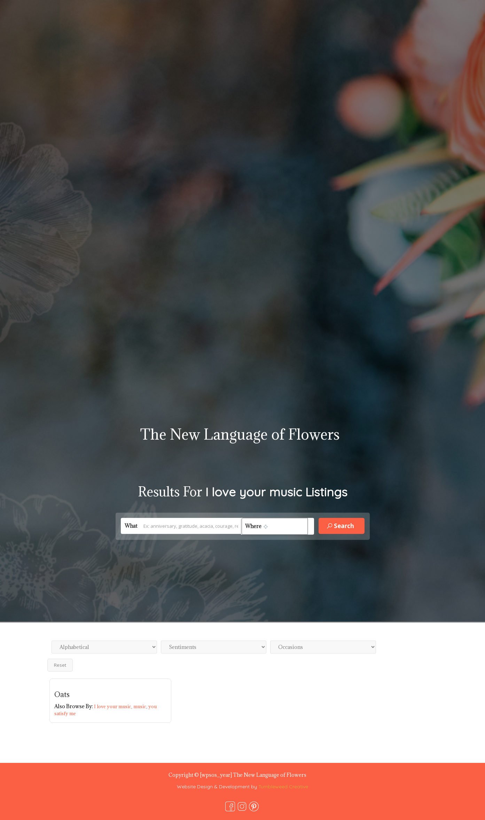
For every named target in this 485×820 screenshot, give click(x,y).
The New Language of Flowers (240, 434)
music (140, 706)
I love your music (113, 706)
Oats (62, 694)
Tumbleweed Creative (283, 786)
